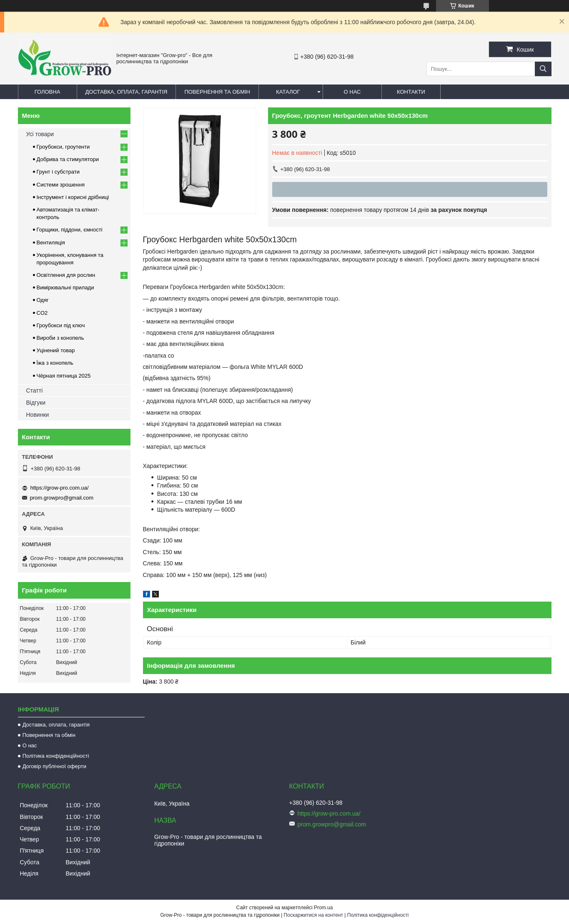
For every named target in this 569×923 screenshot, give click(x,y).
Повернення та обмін (217, 92)
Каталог (288, 92)
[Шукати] (543, 69)
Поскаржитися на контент (313, 915)
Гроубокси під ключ (61, 325)
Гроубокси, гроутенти (63, 147)
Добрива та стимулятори (68, 159)
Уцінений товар (56, 350)
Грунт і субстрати (58, 172)
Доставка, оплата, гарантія (126, 92)
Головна (47, 92)
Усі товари (40, 134)
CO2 (42, 313)
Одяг (43, 300)
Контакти (411, 92)
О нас (352, 92)
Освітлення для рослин (66, 275)
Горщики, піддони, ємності (70, 229)
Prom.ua (323, 908)
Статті (34, 390)
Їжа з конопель (55, 363)
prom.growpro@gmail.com (62, 498)
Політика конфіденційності (56, 756)
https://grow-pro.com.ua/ (59, 488)
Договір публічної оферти (54, 766)
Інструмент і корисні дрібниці (73, 197)
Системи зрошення (61, 185)
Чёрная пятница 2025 (64, 376)
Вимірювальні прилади (65, 287)
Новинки (37, 414)
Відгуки (36, 402)
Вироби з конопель (60, 338)
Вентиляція (51, 242)
